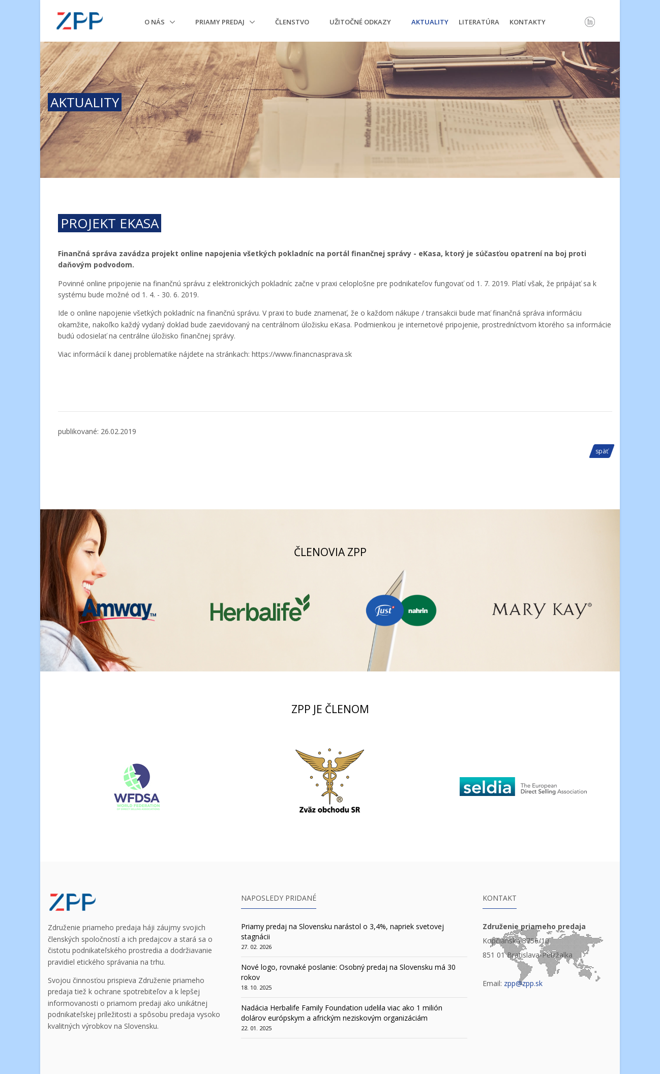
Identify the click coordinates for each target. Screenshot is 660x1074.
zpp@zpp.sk (523, 983)
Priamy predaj (220, 21)
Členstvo (292, 21)
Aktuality (429, 21)
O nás (155, 21)
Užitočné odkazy (360, 21)
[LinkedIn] (590, 21)
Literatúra (479, 21)
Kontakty (527, 21)
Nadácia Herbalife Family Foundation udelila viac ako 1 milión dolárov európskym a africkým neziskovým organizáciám (341, 1013)
